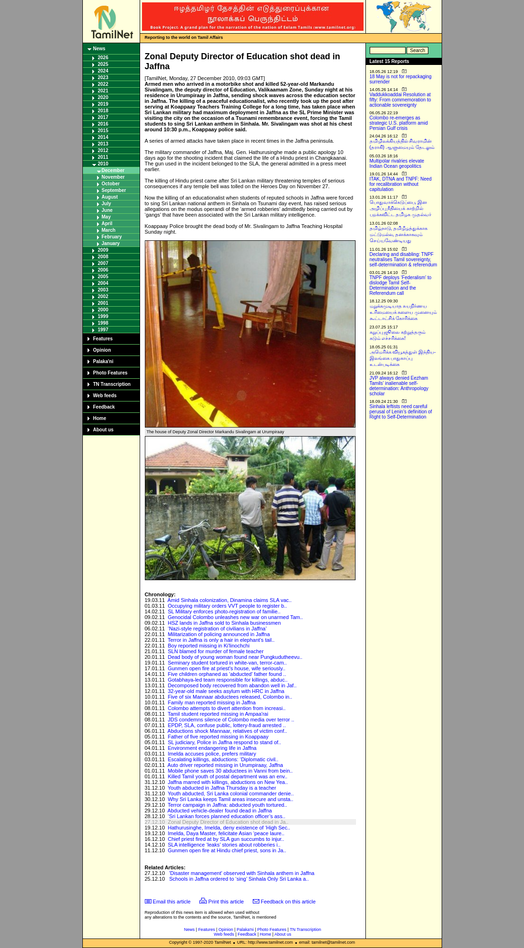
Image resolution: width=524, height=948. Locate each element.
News (99, 48)
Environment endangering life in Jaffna (212, 748)
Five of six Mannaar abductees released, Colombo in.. (230, 697)
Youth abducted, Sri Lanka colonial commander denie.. (230, 793)
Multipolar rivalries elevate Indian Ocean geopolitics (397, 163)
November (113, 177)
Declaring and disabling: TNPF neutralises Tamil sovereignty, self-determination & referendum (403, 259)
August (110, 197)
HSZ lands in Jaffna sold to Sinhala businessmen (224, 623)
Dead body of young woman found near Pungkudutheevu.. (235, 657)
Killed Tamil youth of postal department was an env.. (227, 776)
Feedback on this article (288, 901)
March (108, 230)
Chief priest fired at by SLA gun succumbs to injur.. (226, 839)
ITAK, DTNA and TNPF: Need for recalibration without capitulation (401, 184)
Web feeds (105, 395)
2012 (103, 150)
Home (100, 418)
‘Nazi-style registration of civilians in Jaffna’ (217, 628)
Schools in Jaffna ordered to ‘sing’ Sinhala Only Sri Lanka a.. (239, 879)
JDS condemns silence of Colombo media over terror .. (231, 719)
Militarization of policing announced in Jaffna (219, 634)
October (111, 183)
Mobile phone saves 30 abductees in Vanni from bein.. (230, 771)
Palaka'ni (103, 361)
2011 (103, 157)
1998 (103, 323)
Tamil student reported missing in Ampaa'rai (218, 714)
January (111, 243)
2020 (103, 97)
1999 (103, 316)
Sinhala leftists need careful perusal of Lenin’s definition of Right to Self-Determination (401, 411)
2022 (103, 84)
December (113, 170)
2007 (103, 263)
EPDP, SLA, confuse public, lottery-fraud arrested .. (226, 725)
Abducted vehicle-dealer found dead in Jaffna (220, 810)
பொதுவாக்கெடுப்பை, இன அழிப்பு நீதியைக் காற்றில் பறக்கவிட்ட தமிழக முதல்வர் (401, 208)
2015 (103, 130)
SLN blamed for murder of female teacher (215, 651)
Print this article (226, 901)
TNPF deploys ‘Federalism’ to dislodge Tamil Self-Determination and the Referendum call (401, 285)
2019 (103, 104)
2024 (103, 70)
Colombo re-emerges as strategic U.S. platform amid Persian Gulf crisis (399, 123)
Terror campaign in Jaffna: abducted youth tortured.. (227, 805)
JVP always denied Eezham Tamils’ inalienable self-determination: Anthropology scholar (399, 385)
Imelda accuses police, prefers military (212, 754)
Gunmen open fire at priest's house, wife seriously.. (226, 668)
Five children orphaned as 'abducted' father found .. (227, 674)
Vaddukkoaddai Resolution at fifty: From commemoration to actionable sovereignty (400, 100)
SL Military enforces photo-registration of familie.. (224, 611)
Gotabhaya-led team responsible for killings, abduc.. (227, 680)
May (106, 216)
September (114, 190)
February (112, 236)
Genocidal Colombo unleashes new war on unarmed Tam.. (235, 617)
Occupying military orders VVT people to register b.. (227, 606)
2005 (103, 276)
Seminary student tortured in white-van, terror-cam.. (227, 662)
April (107, 223)
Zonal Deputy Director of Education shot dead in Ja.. (228, 822)
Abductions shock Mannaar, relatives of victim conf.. (227, 731)
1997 (103, 329)
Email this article (172, 901)
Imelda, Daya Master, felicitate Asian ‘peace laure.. (226, 833)
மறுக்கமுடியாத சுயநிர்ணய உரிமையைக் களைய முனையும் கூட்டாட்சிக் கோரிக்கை (403, 312)
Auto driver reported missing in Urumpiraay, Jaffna (225, 765)
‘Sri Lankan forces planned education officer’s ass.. (226, 816)
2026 (103, 57)
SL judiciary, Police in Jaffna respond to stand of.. (224, 742)
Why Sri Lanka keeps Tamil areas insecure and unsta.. (230, 799)
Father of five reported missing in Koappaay (218, 736)
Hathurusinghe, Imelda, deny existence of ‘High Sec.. (229, 827)
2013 (103, 143)
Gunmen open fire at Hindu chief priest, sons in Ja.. (227, 850)
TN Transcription (112, 384)
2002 (103, 296)
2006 (103, 270)
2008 (103, 256)
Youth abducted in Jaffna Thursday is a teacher (222, 788)
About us (103, 429)
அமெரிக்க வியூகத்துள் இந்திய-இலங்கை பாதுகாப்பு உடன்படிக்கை (403, 358)
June (107, 210)
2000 (103, 309)
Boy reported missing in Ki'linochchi (208, 645)
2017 (103, 117)
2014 (103, 137)
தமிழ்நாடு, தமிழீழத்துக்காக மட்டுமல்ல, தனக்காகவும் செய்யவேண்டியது (399, 234)
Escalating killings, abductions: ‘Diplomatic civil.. (223, 759)
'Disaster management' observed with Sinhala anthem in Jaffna (242, 873)
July (106, 203)
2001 (103, 303)
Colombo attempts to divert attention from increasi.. (226, 708)
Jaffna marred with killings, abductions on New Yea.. (228, 782)
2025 (103, 64)
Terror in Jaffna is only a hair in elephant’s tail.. (221, 640)
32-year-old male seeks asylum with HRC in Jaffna (226, 691)
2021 (103, 90)
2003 (103, 289)
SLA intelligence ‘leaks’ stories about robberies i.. (224, 845)
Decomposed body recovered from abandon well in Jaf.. (232, 685)
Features (103, 338)
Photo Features (110, 372)
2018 (103, 110)
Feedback (104, 407)
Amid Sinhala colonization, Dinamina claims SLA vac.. (230, 600)
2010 (103, 163)
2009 (103, 250)
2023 (103, 77)
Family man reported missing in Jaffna (212, 702)
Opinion (102, 350)
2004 (103, 283)
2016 (103, 124)
